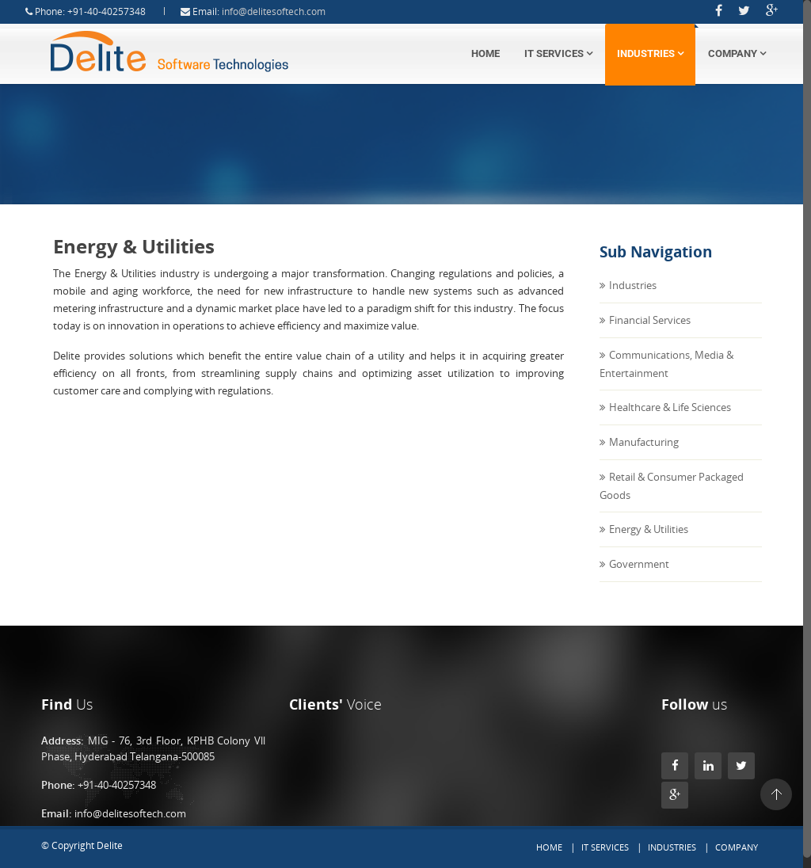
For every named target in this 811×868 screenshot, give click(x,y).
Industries (650, 53)
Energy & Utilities (648, 544)
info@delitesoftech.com (289, 11)
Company (737, 53)
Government (639, 579)
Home (485, 53)
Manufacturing (644, 457)
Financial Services (650, 335)
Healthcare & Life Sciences (670, 422)
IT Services (558, 53)
